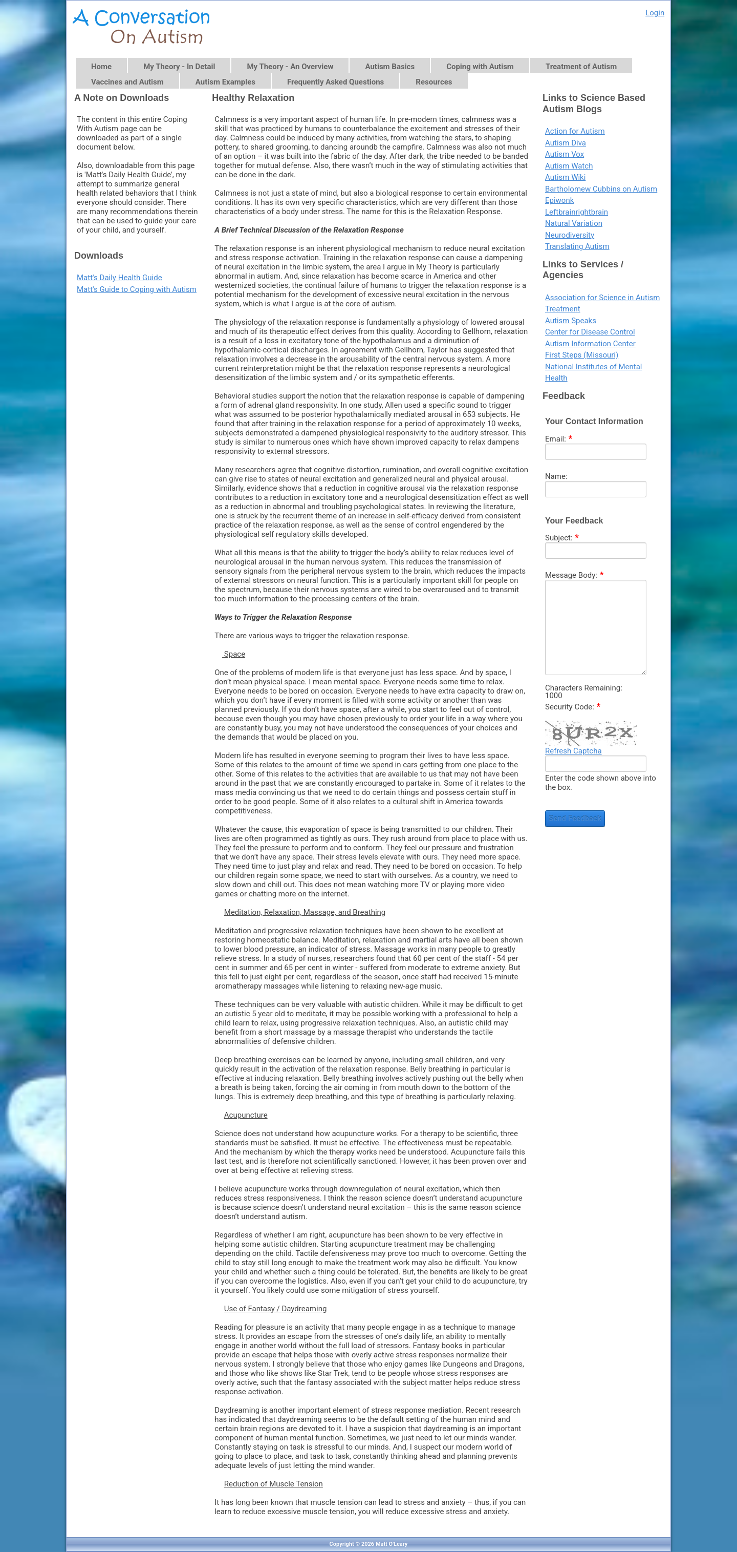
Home (101, 66)
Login (654, 12)
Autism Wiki (565, 177)
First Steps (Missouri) (581, 355)
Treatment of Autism (581, 66)
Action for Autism (575, 131)
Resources (434, 82)
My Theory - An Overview (290, 66)
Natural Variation (573, 223)
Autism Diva (565, 143)
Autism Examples (225, 82)
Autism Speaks (570, 320)
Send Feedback (575, 818)
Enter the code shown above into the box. (600, 782)
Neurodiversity (569, 235)
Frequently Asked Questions (335, 82)
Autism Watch (569, 166)
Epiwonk (559, 200)
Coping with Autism (480, 66)
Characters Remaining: (583, 688)
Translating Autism (577, 246)
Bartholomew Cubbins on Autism (601, 189)
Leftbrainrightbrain (576, 212)
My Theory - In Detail (179, 66)
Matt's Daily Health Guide (119, 277)
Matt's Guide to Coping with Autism (137, 289)
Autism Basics (390, 66)
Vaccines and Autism (127, 82)
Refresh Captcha (573, 751)
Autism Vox (564, 154)
